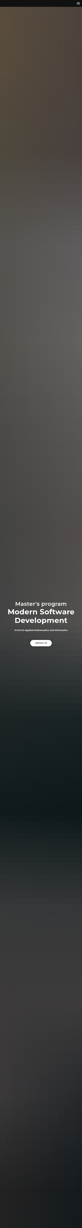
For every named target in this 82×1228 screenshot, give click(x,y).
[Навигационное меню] (78, 3)
